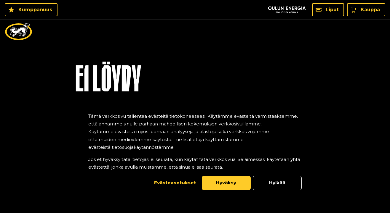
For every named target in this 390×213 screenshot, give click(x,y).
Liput (332, 9)
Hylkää (277, 182)
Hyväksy (226, 182)
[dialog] (195, 151)
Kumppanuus (35, 9)
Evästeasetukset (175, 182)
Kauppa (370, 9)
